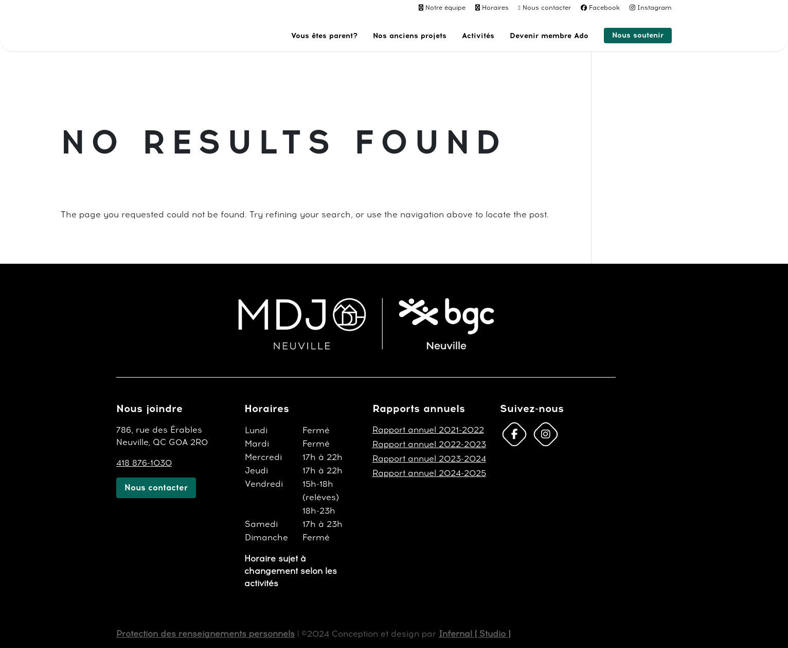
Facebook (604, 8)
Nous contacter (547, 8)
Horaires (495, 8)
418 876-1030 (144, 463)
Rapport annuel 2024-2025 (429, 473)
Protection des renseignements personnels (205, 634)
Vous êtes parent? (324, 36)
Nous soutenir (638, 35)
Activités (478, 36)
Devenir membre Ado (549, 36)
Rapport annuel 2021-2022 (428, 430)
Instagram (654, 8)
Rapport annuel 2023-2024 (429, 459)
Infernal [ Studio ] (474, 634)
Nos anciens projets (409, 36)
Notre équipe (445, 8)
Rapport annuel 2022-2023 (429, 444)
